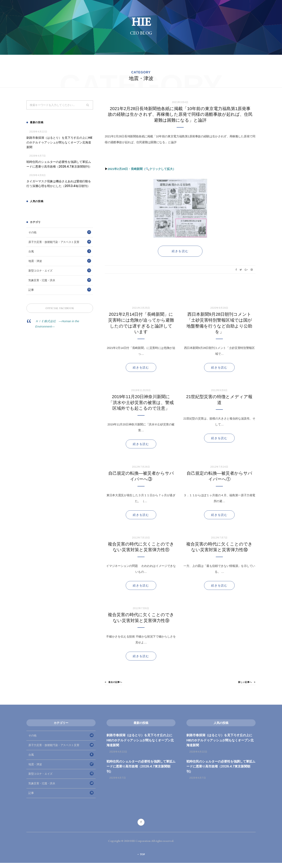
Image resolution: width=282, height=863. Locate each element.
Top (141, 854)
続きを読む (141, 368)
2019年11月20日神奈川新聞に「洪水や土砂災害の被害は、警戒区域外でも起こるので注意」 (141, 402)
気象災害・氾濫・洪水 (59, 280)
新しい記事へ (247, 682)
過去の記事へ (113, 682)
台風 (59, 251)
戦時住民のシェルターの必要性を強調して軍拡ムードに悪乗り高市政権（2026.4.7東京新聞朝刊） (59, 164)
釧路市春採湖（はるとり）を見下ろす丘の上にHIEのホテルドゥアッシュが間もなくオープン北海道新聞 (59, 142)
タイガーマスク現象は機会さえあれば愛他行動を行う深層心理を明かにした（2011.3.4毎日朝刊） (58, 183)
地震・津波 (59, 261)
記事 (59, 290)
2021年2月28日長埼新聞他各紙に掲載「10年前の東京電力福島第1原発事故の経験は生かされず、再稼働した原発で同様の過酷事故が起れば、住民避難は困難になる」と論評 (180, 114)
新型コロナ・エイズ (59, 271)
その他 (59, 232)
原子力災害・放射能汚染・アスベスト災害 (59, 242)
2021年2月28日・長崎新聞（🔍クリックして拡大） (142, 169)
